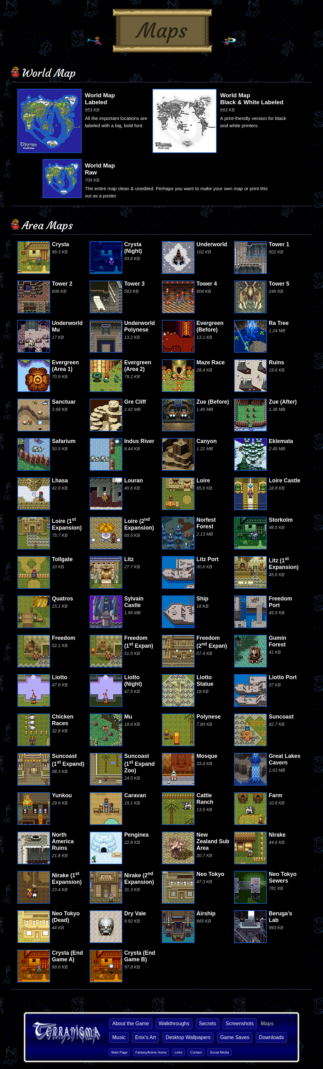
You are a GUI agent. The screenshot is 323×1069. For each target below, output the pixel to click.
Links (178, 1052)
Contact (196, 1052)
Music (119, 1037)
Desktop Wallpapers (188, 1037)
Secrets (207, 1023)
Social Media (219, 1052)
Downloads (271, 1037)
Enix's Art (145, 1037)
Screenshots (240, 1023)
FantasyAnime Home (151, 1052)
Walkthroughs (174, 1023)
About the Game (130, 1023)
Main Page (119, 1052)
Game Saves (234, 1037)
